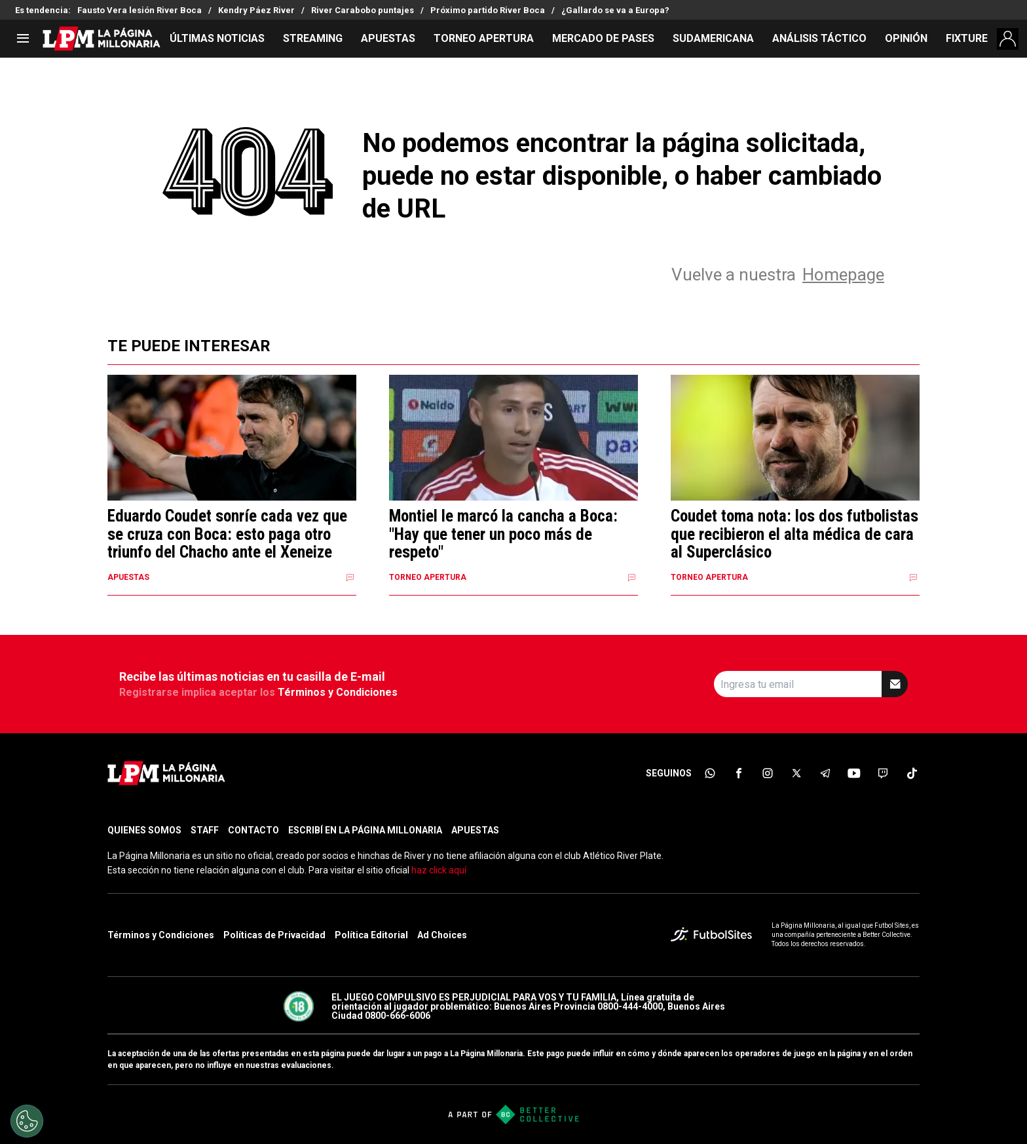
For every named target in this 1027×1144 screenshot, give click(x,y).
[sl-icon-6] (854, 773)
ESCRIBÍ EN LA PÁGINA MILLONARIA (365, 830)
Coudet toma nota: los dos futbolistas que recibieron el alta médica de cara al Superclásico (794, 534)
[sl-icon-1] (710, 773)
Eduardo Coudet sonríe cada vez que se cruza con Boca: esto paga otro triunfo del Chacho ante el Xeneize (227, 534)
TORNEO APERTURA (484, 38)
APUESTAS (388, 38)
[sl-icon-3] (767, 773)
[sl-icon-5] (825, 773)
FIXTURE (967, 38)
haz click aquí (438, 870)
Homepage (843, 274)
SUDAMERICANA (713, 38)
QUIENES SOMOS (144, 830)
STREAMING (313, 38)
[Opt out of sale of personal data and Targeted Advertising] (26, 1121)
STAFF (205, 830)
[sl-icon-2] (739, 773)
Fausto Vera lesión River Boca (139, 10)
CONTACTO (253, 830)
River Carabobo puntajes (362, 10)
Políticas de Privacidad (274, 935)
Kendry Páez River (256, 10)
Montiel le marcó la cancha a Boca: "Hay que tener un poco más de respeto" (503, 534)
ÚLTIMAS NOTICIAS (217, 38)
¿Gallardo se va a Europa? (615, 10)
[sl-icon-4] (796, 773)
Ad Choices (442, 935)
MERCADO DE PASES (603, 38)
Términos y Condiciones (338, 692)
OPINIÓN (906, 38)
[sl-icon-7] (883, 773)
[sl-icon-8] (912, 773)
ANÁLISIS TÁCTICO (819, 38)
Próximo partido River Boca (487, 10)
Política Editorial (371, 935)
